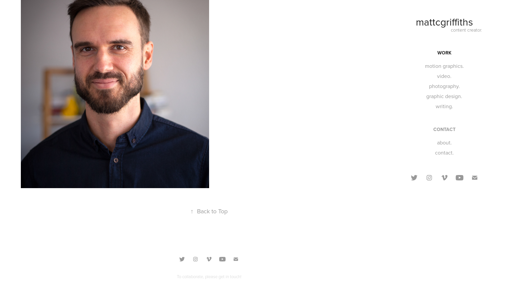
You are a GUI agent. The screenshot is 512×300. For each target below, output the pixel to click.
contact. (444, 152)
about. (444, 142)
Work (444, 52)
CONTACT (444, 129)
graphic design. (444, 96)
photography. (444, 86)
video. (444, 76)
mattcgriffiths (444, 22)
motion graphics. (444, 66)
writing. (444, 106)
